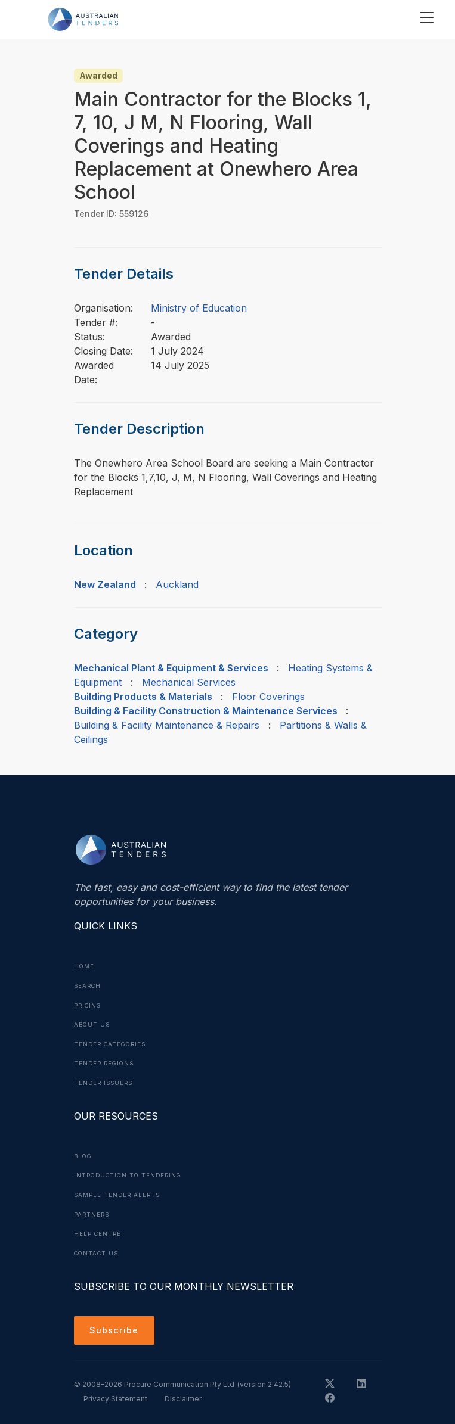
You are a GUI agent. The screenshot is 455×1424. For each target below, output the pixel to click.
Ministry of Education (199, 308)
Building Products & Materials (143, 696)
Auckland (177, 584)
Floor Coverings (268, 696)
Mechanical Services (189, 682)
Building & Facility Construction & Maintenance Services (206, 711)
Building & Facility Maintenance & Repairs (166, 725)
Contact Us (98, 1248)
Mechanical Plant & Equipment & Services (171, 668)
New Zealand (105, 584)
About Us (93, 1023)
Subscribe (116, 1327)
